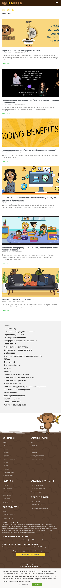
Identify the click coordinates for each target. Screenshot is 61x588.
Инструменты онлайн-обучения (17, 390)
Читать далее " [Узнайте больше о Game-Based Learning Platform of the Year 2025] (6, 63)
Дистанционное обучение (14, 396)
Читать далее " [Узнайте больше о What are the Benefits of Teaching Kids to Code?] (6, 161)
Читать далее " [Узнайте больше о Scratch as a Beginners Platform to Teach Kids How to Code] (6, 263)
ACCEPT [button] (37, 584)
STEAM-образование (13, 399)
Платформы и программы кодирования (20, 341)
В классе (7, 371)
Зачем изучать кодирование (15, 405)
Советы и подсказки (12, 402)
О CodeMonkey (10, 328)
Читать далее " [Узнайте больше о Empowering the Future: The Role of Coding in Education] (6, 113)
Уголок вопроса (10, 393)
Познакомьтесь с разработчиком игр (19, 377)
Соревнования (10, 344)
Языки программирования (15, 338)
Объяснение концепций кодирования (19, 332)
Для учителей (9, 362)
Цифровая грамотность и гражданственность (23, 356)
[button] (57, 3)
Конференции (9, 353)
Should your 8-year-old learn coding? (17, 300)
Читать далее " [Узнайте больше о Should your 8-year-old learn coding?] (6, 310)
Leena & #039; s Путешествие (16, 374)
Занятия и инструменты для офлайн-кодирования (25, 387)
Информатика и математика (16, 347)
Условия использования (30, 568)
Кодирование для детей (14, 335)
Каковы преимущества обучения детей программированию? (29, 150)
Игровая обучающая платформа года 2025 (21, 50)
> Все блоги (6, 13)
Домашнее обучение (12, 365)
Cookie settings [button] (23, 584)
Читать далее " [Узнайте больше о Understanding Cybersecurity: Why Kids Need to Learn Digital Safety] (6, 211)
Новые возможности (12, 383)
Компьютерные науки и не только (18, 350)
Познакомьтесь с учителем (15, 380)
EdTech (7, 359)
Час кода (7, 368)
